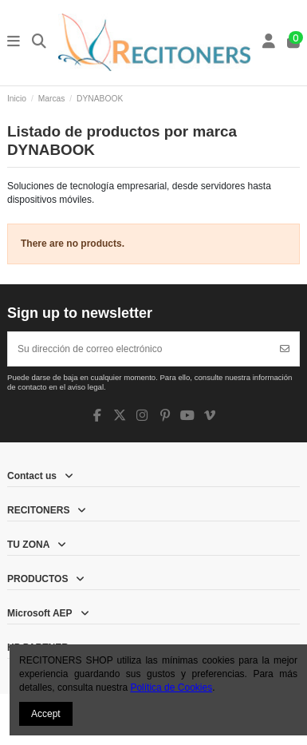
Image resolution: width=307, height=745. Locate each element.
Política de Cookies (171, 687)
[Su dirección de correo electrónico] (139, 349)
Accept (46, 713)
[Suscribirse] (284, 349)
